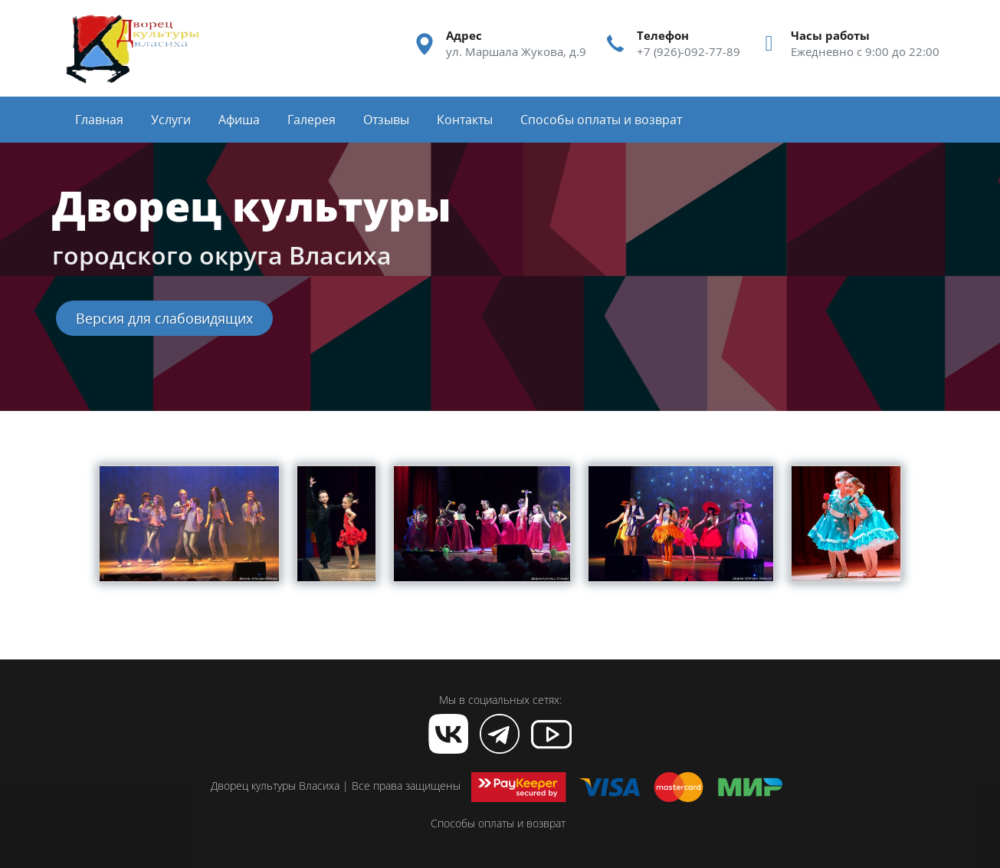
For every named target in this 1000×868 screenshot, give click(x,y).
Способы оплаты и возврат (498, 823)
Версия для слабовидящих (164, 318)
